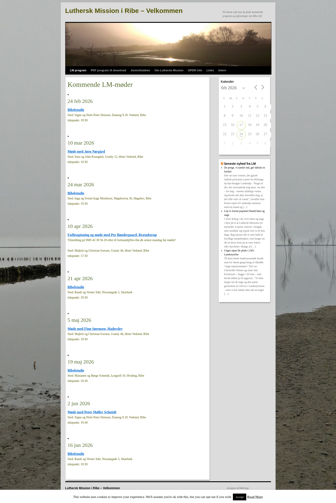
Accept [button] (240, 497)
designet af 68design (238, 488)
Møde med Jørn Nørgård (86, 151)
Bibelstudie (76, 110)
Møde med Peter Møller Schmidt (92, 412)
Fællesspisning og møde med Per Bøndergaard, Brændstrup (112, 235)
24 (241, 134)
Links (210, 70)
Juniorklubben (140, 70)
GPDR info (195, 70)
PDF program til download (108, 70)
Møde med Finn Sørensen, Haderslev (95, 329)
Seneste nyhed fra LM (240, 163)
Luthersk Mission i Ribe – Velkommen (124, 10)
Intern (222, 70)
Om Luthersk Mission (169, 70)
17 (241, 125)
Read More (255, 497)
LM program (78, 70)
